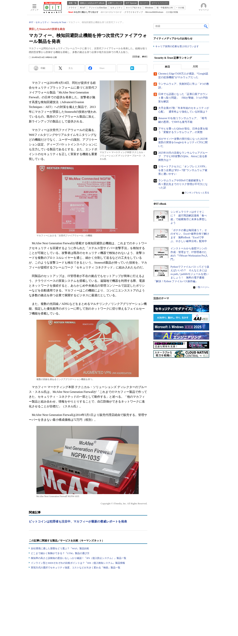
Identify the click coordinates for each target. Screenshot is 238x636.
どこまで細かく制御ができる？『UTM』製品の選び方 (60, 553)
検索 (206, 26)
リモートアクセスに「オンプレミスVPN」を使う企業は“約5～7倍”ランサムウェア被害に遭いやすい (183, 170)
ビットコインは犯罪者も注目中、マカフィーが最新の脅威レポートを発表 (78, 521)
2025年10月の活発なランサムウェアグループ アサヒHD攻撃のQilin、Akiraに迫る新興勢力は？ (183, 156)
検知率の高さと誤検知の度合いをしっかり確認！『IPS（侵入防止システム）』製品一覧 (78, 558)
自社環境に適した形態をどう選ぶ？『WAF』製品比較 (60, 548)
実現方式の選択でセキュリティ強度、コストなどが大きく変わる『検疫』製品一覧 (75, 567)
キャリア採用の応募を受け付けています (177, 46)
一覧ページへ (202, 287)
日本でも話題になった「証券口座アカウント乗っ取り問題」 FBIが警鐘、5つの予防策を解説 (183, 98)
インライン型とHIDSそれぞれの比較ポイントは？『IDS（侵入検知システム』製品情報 (78, 563)
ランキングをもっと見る (197, 193)
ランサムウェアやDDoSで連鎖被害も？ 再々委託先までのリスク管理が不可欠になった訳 (183, 184)
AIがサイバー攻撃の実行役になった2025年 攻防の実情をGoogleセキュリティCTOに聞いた (184, 142)
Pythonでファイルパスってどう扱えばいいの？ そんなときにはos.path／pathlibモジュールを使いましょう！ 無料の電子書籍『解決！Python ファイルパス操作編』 (181, 274)
